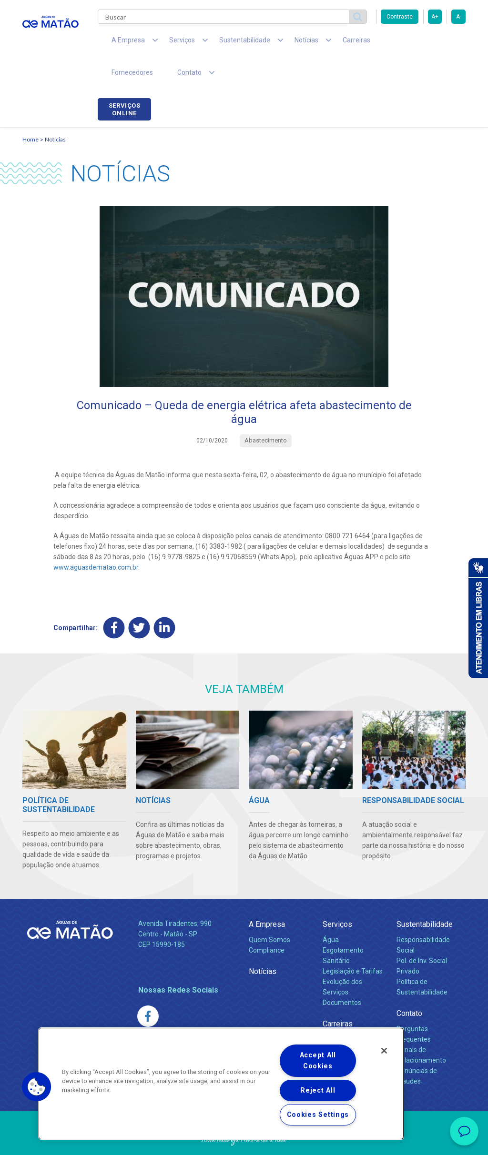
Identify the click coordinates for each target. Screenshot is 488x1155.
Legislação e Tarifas (353, 944)
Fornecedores (370, 43)
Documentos (342, 975)
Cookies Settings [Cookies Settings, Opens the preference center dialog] (318, 1115)
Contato (409, 986)
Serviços (337, 897)
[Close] (384, 1050)
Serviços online (439, 44)
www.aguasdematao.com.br (95, 540)
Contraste (399, 16)
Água (331, 912)
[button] (36, 1087)
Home (30, 112)
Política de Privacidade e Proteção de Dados (244, 1141)
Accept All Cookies (318, 1060)
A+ (434, 16)
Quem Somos (269, 912)
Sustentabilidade (424, 897)
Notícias (55, 112)
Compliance (267, 923)
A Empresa (267, 897)
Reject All (317, 1090)
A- (458, 16)
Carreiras (320, 43)
